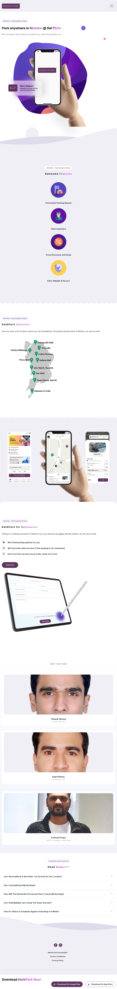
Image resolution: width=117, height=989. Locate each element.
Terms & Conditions (57, 956)
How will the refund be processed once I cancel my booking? (34, 894)
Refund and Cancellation (57, 953)
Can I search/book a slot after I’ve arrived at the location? (33, 876)
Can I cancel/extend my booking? (19, 885)
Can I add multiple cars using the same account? (28, 903)
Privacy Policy (57, 960)
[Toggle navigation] (111, 5)
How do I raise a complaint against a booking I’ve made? (31, 911)
